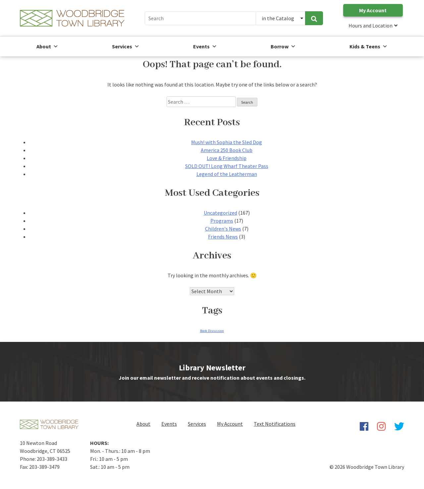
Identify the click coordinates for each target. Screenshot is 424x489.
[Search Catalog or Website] (280, 18)
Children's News (223, 228)
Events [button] (205, 46)
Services (125, 46)
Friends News (223, 236)
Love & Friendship (226, 158)
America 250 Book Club (226, 150)
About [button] (47, 46)
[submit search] (314, 18)
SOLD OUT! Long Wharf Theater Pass (226, 166)
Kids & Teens (368, 46)
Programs (221, 220)
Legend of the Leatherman (226, 174)
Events (169, 423)
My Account (373, 10)
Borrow (283, 46)
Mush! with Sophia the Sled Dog (226, 142)
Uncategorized (220, 212)
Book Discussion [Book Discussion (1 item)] (212, 331)
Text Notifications (274, 423)
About (143, 423)
